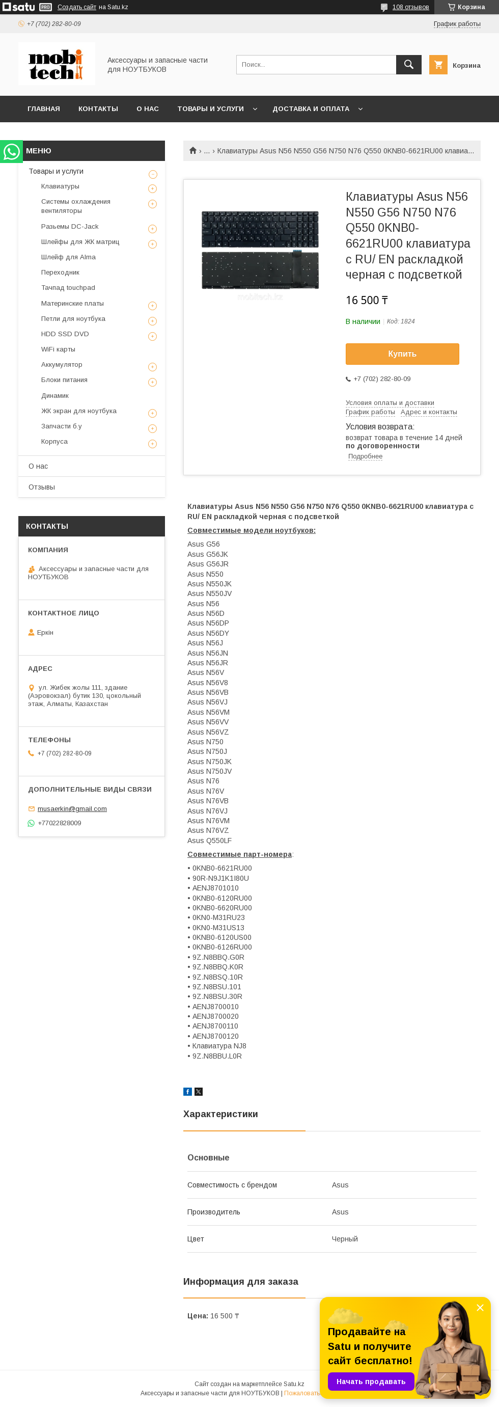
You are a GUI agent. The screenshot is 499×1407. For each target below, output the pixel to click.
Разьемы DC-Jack (70, 226)
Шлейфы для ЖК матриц (80, 242)
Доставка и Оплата (310, 109)
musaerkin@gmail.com (72, 809)
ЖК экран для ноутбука (79, 411)
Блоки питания (64, 380)
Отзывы (42, 487)
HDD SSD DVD (65, 334)
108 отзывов (411, 7)
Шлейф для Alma (68, 257)
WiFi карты (58, 349)
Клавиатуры (60, 186)
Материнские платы (72, 303)
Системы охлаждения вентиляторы (75, 206)
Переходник (60, 272)
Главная (43, 109)
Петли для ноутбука (73, 318)
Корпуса (54, 441)
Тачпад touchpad (68, 287)
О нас (147, 109)
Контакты (98, 109)
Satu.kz (294, 1384)
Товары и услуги (210, 109)
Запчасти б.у (61, 426)
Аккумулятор (61, 364)
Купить (403, 353)
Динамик (55, 395)
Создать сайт (77, 7)
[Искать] (409, 64)
